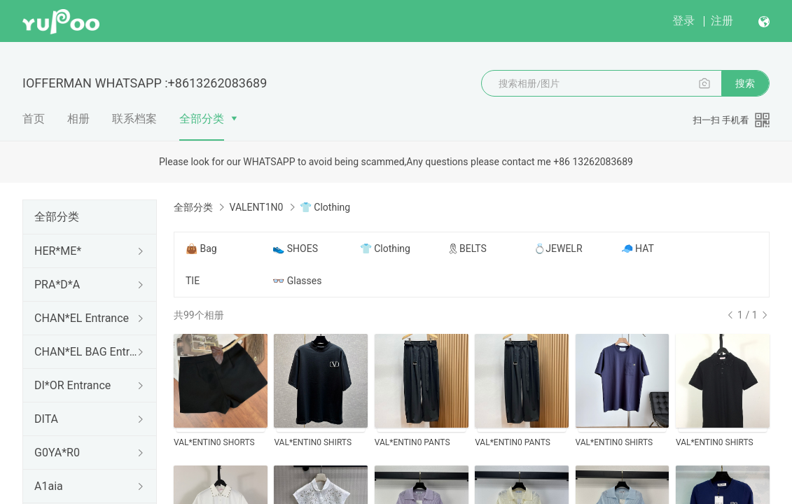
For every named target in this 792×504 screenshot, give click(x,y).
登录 (683, 20)
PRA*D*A (57, 284)
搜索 (745, 83)
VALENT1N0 (256, 207)
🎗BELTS (467, 248)
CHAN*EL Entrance (81, 318)
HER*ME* (57, 251)
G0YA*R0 (57, 452)
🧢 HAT (637, 248)
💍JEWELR (558, 248)
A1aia (48, 486)
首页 (33, 118)
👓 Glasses (296, 280)
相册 (78, 118)
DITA (46, 419)
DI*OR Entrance (72, 385)
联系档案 (134, 118)
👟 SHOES (295, 248)
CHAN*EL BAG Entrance (86, 351)
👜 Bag (201, 248)
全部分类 (201, 118)
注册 (722, 20)
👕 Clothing (385, 248)
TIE (193, 280)
